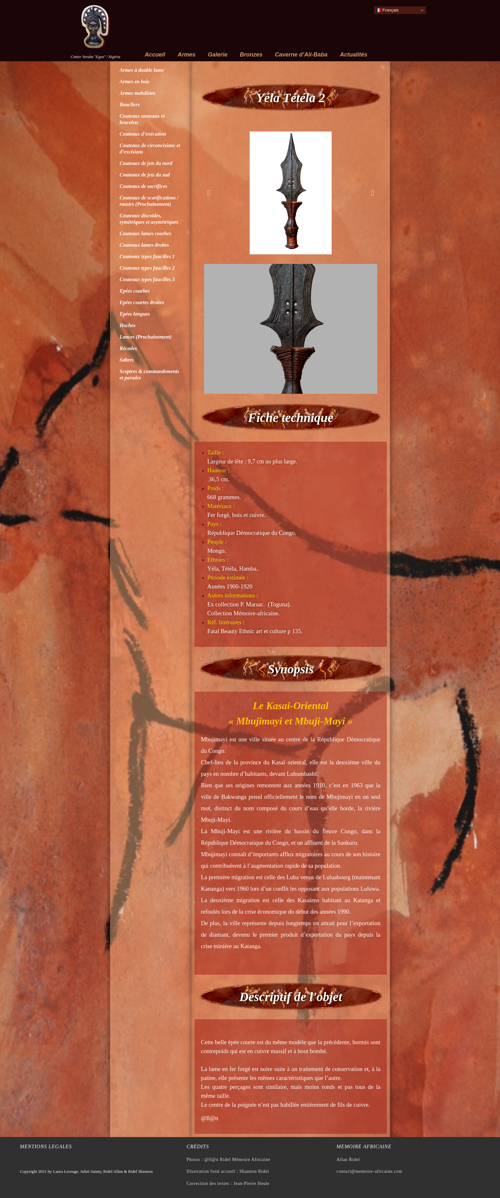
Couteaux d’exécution (143, 134)
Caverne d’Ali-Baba (301, 54)
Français (387, 10)
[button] (208, 193)
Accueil (155, 54)
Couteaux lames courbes (145, 233)
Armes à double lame (142, 70)
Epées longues (135, 314)
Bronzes (251, 54)
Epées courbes (135, 291)
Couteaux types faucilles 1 (147, 256)
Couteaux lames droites (144, 245)
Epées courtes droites (142, 302)
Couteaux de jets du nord (146, 163)
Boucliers (130, 104)
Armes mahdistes (137, 93)
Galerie (217, 54)
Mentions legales (46, 1146)
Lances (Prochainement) (146, 337)
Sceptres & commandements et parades (149, 374)
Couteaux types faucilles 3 (147, 279)
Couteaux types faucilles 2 (147, 268)
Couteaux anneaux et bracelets (142, 119)
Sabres (127, 360)
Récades (128, 348)
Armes (186, 54)
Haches (128, 325)
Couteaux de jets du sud (145, 174)
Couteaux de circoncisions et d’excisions (150, 148)
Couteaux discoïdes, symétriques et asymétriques (149, 219)
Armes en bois (134, 81)
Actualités (353, 54)
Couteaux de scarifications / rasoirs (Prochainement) (149, 201)
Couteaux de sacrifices (143, 186)
